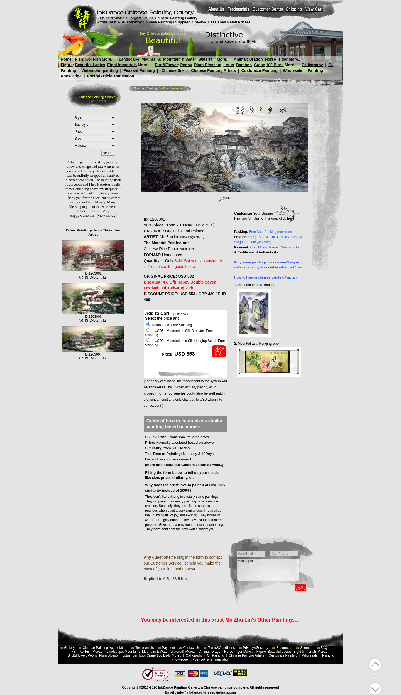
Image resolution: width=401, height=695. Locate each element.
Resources (284, 648)
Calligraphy (312, 65)
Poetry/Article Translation (110, 76)
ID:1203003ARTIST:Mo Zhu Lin (93, 316)
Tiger (282, 59)
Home (66, 59)
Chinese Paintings (146, 88)
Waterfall (206, 59)
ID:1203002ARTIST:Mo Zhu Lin (93, 273)
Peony (186, 65)
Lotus (228, 65)
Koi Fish (93, 59)
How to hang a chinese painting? (265, 277)
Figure (67, 65)
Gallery (69, 648)
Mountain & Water (179, 59)
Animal (240, 59)
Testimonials (144, 648)
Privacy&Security (255, 648)
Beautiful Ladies (90, 65)
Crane (259, 65)
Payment (168, 648)
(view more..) (106, 215)
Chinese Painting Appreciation (105, 648)
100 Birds (275, 65)
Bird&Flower (166, 65)
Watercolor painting (100, 70)
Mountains (151, 59)
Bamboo (244, 65)
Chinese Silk (172, 70)
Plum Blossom (207, 65)
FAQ (324, 648)
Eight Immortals (122, 65)
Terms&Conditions (221, 648)
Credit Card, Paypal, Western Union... (278, 247)
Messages (268, 570)
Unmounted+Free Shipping (169, 325)
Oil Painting (215, 655)
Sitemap (306, 648)
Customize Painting (259, 70)
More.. (107, 59)
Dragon (256, 59)
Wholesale (292, 70)
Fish (79, 59)
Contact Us (191, 648)
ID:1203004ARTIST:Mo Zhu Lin (93, 354)
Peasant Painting (139, 70)
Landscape (129, 59)
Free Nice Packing (270, 232)
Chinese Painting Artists (213, 70)
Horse (270, 59)
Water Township (173, 88)
